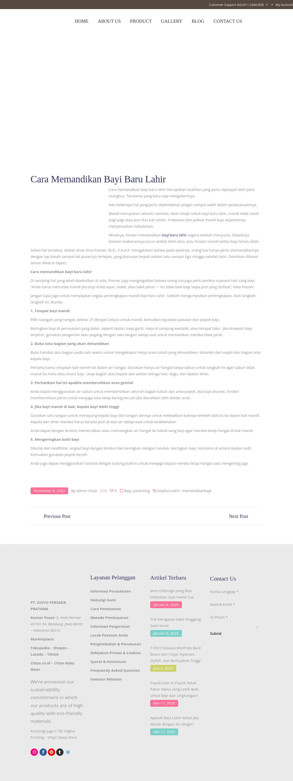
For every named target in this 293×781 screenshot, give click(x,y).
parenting (141, 490)
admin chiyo (86, 490)
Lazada (37, 654)
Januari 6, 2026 (166, 604)
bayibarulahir (168, 490)
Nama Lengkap (224, 591)
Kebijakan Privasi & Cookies (115, 652)
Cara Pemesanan (105, 608)
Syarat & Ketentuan (108, 661)
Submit (215, 635)
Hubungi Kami (103, 599)
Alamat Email (222, 604)
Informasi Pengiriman (110, 626)
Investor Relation (106, 679)
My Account (284, 4)
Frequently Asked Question (115, 670)
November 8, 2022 (49, 490)
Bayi (127, 490)
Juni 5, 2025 (163, 668)
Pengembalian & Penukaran (115, 643)
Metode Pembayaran (109, 617)
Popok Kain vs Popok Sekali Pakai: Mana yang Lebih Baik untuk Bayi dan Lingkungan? (174, 689)
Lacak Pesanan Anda (109, 635)
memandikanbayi (196, 490)
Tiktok (53, 654)
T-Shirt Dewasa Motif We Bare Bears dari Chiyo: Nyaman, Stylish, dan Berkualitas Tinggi (175, 654)
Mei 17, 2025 (164, 703)
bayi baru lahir (174, 234)
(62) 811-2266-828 (250, 4)
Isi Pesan (219, 617)
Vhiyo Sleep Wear (62, 737)
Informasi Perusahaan (110, 591)
